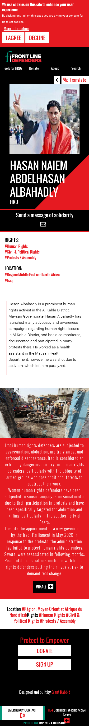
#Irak (22, 615)
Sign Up (44, 664)
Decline (37, 38)
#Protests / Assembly (20, 257)
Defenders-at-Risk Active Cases (67, 712)
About (55, 68)
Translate (78, 79)
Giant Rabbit (61, 692)
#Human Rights (16, 246)
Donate (34, 68)
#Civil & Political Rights (22, 252)
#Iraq (9, 280)
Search (76, 68)
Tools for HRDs (12, 68)
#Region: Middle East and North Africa (32, 274)
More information (16, 28)
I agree (13, 38)
